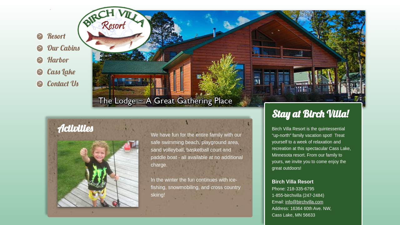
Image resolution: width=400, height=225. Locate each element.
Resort (56, 36)
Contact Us (62, 83)
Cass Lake (61, 71)
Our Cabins (63, 47)
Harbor (58, 59)
